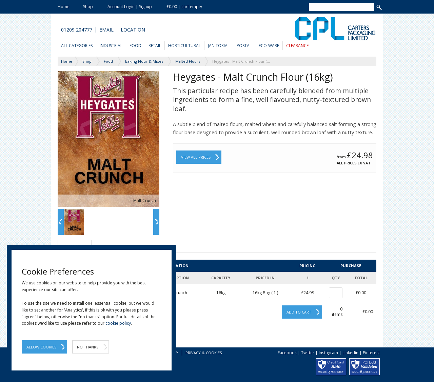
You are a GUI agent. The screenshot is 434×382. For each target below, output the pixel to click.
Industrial (111, 45)
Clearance (297, 45)
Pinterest (371, 353)
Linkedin (350, 353)
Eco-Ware (269, 45)
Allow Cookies (41, 346)
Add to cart (299, 312)
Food (135, 45)
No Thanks (87, 346)
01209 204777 (76, 30)
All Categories (77, 45)
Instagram (328, 353)
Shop (88, 6)
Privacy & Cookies (203, 352)
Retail (155, 45)
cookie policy (118, 323)
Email (106, 30)
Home (64, 6)
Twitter (307, 353)
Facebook (287, 353)
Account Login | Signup (129, 6)
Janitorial (219, 45)
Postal (244, 45)
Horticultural (184, 45)
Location (133, 30)
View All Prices (196, 157)
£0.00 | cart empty (184, 6)
